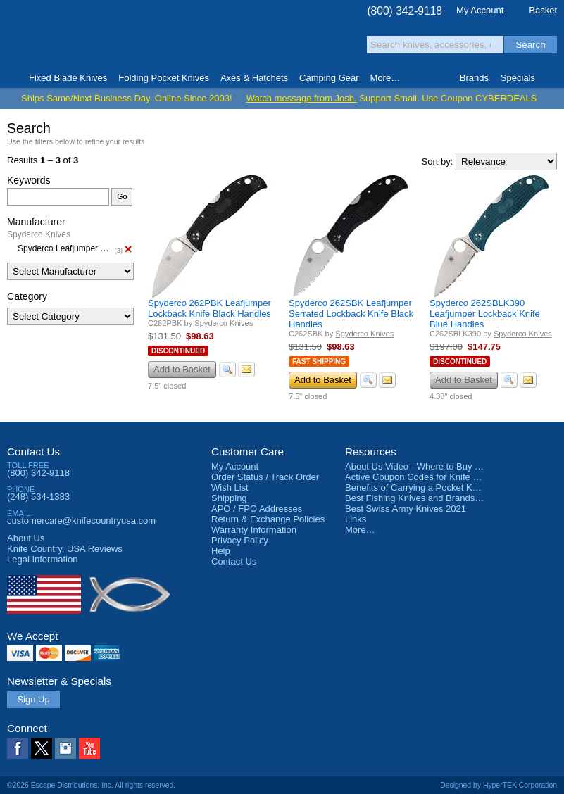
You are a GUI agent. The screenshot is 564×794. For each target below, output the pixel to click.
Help (220, 551)
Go (122, 196)
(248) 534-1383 (38, 496)
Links (355, 519)
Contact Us (33, 452)
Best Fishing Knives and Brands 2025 (421, 498)
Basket (543, 10)
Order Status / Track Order (265, 477)
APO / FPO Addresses (256, 508)
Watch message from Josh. (301, 98)
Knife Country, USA (66, 36)
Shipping (229, 498)
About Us (25, 538)
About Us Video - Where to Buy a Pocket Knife (439, 466)
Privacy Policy (239, 540)
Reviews (65, 548)
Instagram (65, 748)
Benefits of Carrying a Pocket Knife (416, 487)
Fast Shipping (319, 361)
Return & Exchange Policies (268, 519)
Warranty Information (253, 529)
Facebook (17, 748)
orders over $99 (244, 42)
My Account (479, 10)
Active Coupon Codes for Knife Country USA (435, 477)
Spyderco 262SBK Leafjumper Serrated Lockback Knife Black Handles (351, 313)
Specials (518, 78)
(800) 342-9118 (404, 11)
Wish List (230, 487)
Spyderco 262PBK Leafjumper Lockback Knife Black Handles (209, 308)
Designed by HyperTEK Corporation (498, 785)
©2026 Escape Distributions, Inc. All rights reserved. (91, 785)
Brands (474, 78)
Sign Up (33, 699)
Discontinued (178, 351)
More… (360, 529)
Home (11, 78)
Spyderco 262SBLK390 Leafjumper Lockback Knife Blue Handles (485, 313)
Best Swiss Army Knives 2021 (405, 508)
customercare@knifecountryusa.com (81, 520)
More (385, 78)
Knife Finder (552, 78)
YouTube (89, 748)
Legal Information (42, 559)
